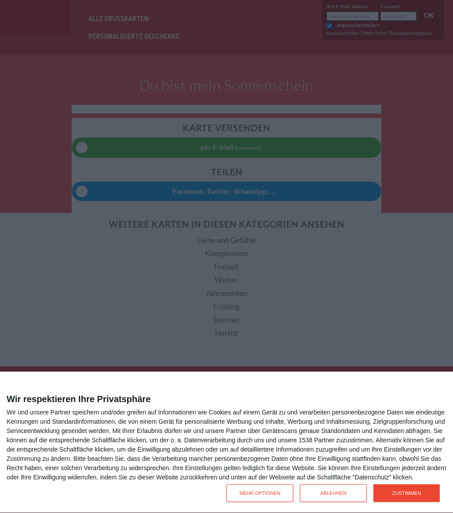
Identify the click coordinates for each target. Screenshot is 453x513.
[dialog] (226, 442)
